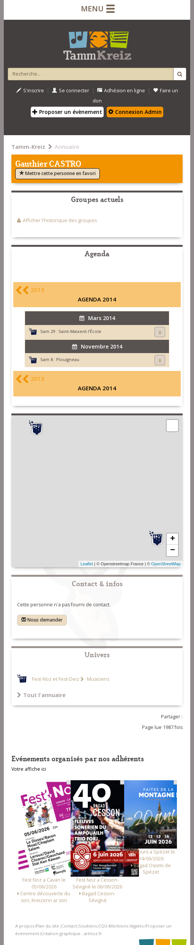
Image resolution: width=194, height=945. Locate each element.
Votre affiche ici (28, 769)
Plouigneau (67, 359)
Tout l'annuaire (41, 695)
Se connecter (70, 90)
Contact (69, 926)
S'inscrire (30, 90)
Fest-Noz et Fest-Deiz (55, 679)
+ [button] (172, 539)
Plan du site (47, 926)
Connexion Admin (135, 111)
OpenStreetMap (166, 564)
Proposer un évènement (67, 111)
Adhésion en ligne (121, 90)
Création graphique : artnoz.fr (71, 933)
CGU (102, 926)
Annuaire (67, 146)
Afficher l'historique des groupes (60, 220)
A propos (24, 926)
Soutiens (88, 926)
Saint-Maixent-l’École (79, 331)
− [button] (172, 550)
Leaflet (86, 564)
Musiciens (97, 679)
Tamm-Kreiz (28, 146)
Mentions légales (126, 926)
